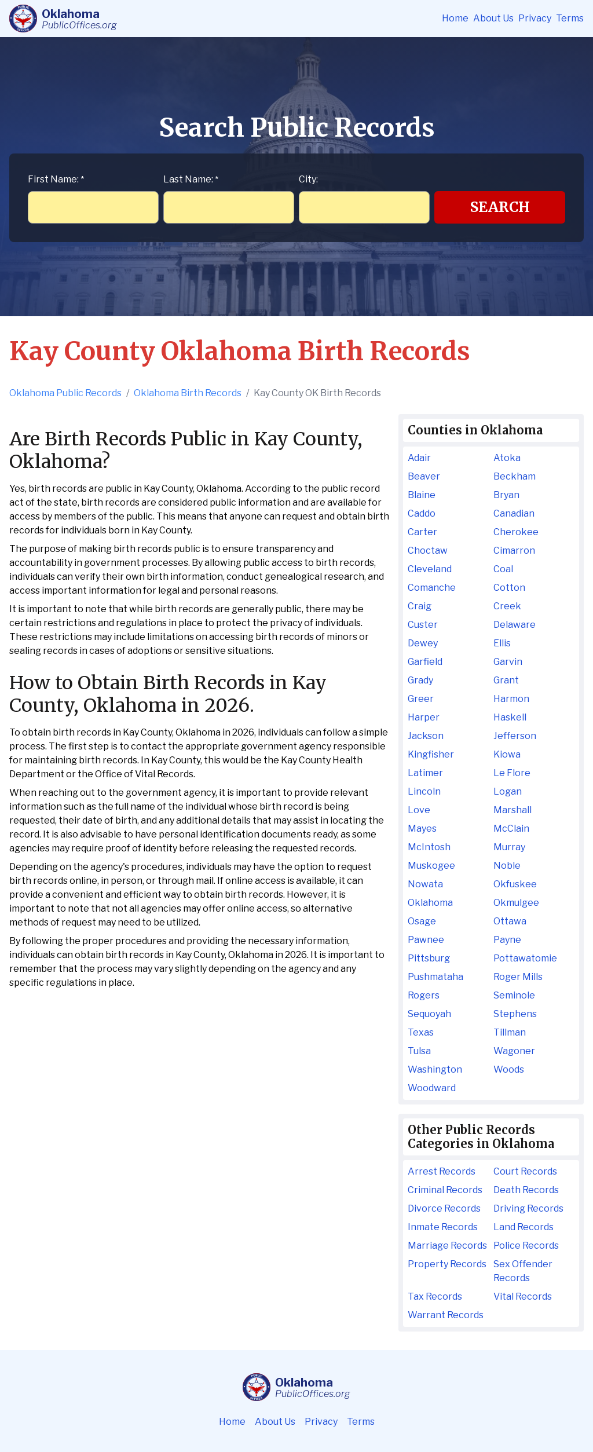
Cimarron (514, 550)
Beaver (424, 476)
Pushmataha (435, 976)
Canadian (514, 513)
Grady (420, 680)
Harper (424, 717)
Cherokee (516, 531)
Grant (506, 680)
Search (500, 207)
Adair (419, 457)
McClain (511, 828)
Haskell (509, 717)
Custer (423, 624)
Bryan (506, 494)
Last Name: (190, 179)
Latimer (425, 772)
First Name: (56, 179)
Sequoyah (429, 1013)
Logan (507, 791)
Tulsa (419, 1050)
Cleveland (430, 569)
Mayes (422, 828)
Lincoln (424, 791)
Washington (435, 1069)
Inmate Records (443, 1226)
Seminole (514, 995)
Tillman (509, 1032)
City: (308, 179)
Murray (509, 847)
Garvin (507, 661)
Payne (507, 939)
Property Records (447, 1264)
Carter (422, 531)
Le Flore (511, 772)
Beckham (514, 476)
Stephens (515, 1013)
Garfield (425, 661)
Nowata (425, 884)
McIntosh (429, 847)
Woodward (432, 1087)
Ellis (502, 643)
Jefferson (514, 735)
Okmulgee (516, 902)
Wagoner (514, 1050)
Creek (507, 606)
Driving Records (528, 1208)
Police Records (526, 1245)
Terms (570, 18)
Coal (503, 569)
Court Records (525, 1171)
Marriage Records (447, 1245)
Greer (421, 698)
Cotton (509, 587)
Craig (419, 606)
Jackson (426, 735)
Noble (507, 865)
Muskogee (431, 865)
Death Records (526, 1189)
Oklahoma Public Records (65, 392)
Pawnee (426, 939)
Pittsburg (429, 958)
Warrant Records (446, 1315)
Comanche (432, 587)
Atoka (507, 457)
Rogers (424, 995)
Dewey (423, 643)
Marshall (512, 809)
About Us (493, 18)
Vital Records (522, 1296)
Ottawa (509, 921)
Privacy (534, 18)
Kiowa (507, 754)
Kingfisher (431, 754)
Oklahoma (430, 902)
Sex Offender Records (522, 1271)
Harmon (511, 698)
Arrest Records (441, 1171)
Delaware (514, 624)
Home (455, 18)
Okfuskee (515, 884)
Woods (508, 1069)
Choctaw (428, 550)
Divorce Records (444, 1208)
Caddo (421, 513)
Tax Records (435, 1296)
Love (419, 809)
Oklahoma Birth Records (187, 392)
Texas (421, 1032)
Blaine (421, 494)
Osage (422, 921)
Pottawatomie (525, 958)
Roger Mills (518, 976)
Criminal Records (445, 1189)
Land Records (523, 1226)
